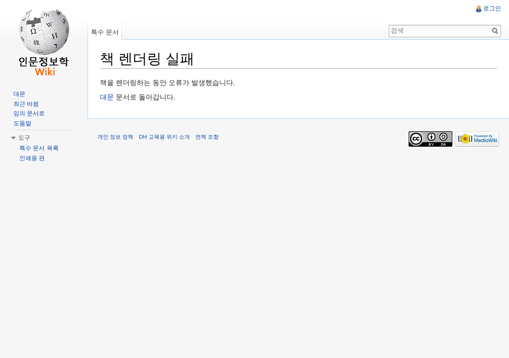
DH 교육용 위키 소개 (164, 137)
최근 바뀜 (26, 103)
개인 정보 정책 (115, 137)
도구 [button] (24, 137)
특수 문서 (105, 32)
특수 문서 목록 (39, 148)
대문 (107, 97)
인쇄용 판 (32, 158)
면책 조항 (207, 137)
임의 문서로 (29, 113)
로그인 (492, 8)
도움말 (22, 123)
